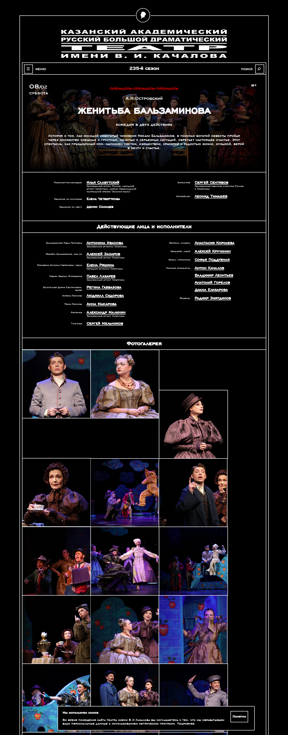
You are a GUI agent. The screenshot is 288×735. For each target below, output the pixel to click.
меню (38, 68)
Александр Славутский (219, 675)
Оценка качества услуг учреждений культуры (53, 711)
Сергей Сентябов (210, 182)
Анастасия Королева (212, 242)
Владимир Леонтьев (212, 273)
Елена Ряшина (99, 264)
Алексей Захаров (101, 253)
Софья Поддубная (210, 258)
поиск (250, 68)
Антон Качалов (208, 266)
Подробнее (185, 723)
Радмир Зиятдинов (211, 294)
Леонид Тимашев (209, 196)
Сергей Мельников (103, 319)
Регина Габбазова (102, 285)
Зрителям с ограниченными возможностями (53, 717)
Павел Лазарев (99, 274)
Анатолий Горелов (210, 280)
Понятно (240, 716)
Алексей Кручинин (211, 250)
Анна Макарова (100, 301)
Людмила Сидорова (103, 293)
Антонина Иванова (103, 242)
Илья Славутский (101, 182)
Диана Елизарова (209, 286)
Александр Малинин (104, 309)
